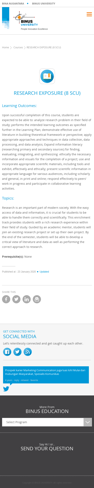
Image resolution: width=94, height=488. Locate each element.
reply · (17, 380)
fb (7, 352)
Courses (18, 47)
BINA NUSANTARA (13, 3)
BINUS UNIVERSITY (43, 3)
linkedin (27, 299)
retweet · (26, 380)
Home (5, 47)
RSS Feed (28, 352)
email (37, 299)
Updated (43, 271)
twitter (16, 299)
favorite (34, 380)
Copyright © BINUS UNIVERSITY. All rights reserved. (47, 483)
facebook (6, 299)
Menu (89, 14)
